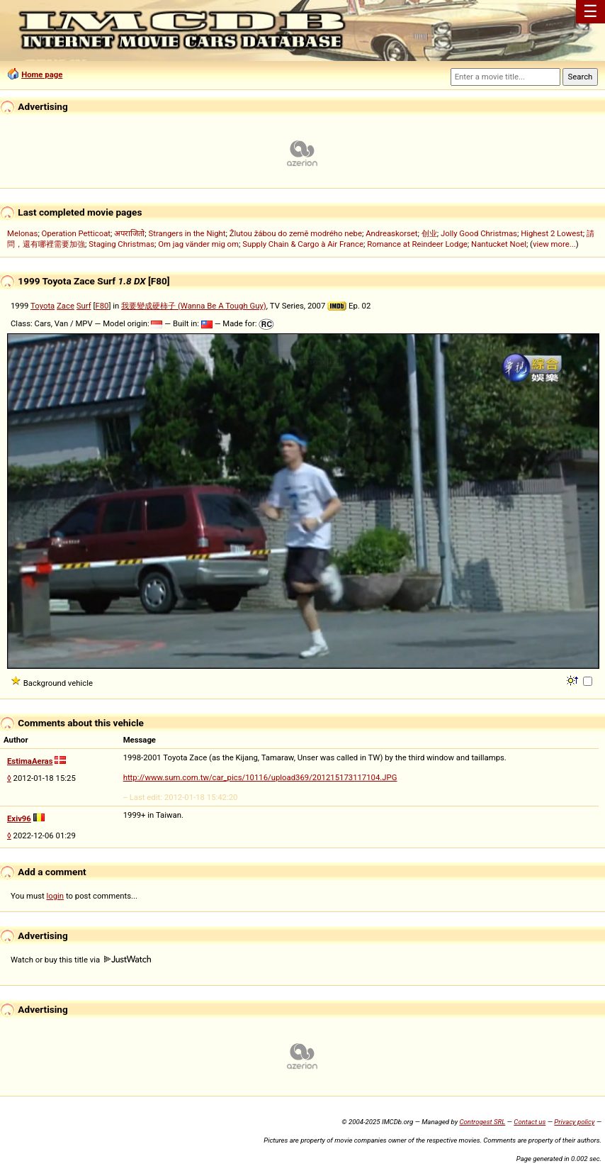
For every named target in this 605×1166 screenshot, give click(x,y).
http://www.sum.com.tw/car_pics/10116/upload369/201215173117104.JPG (260, 777)
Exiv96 (19, 818)
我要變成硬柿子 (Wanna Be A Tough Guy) (193, 306)
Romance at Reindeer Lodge (417, 244)
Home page (41, 74)
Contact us (529, 1122)
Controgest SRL (482, 1122)
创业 (429, 233)
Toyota (42, 306)
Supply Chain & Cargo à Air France (302, 244)
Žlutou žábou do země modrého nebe (296, 233)
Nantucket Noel (498, 244)
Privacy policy (574, 1122)
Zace (65, 306)
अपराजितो (129, 233)
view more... (554, 244)
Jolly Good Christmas (479, 233)
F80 (101, 306)
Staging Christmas (121, 244)
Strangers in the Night (186, 233)
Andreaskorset (391, 233)
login (55, 896)
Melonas (22, 233)
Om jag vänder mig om (198, 244)
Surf (84, 306)
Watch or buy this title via (81, 960)
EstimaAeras (29, 761)
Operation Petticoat (76, 233)
